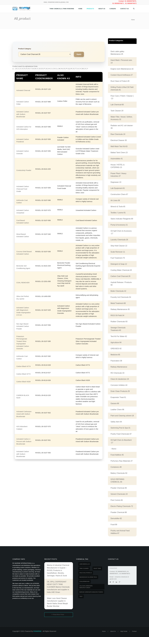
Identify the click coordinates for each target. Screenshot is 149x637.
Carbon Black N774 (23, 366)
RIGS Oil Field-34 (117, 315)
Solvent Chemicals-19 (119, 494)
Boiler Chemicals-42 (118, 291)
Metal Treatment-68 (118, 303)
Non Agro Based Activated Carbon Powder (22, 326)
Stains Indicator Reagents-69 (122, 219)
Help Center (123, 631)
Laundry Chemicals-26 (119, 240)
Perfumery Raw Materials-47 (122, 461)
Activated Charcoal (23, 90)
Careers (112, 8)
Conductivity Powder (23, 170)
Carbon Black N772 (23, 374)
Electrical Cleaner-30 (119, 140)
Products (90, 8)
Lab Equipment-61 (118, 188)
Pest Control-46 (117, 500)
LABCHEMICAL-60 (84, 564)
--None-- (114, 449)
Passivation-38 (116, 361)
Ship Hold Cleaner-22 (119, 246)
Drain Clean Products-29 (120, 391)
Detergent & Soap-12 (119, 264)
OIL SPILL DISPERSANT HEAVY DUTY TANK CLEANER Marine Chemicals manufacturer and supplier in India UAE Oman (58, 587)
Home (80, 8)
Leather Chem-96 (117, 409)
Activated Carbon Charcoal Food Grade (22, 188)
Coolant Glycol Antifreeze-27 (122, 75)
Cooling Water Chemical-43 (121, 270)
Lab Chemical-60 (117, 105)
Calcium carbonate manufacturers (86, 586)
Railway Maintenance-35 (120, 309)
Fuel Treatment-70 (118, 258)
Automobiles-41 (117, 159)
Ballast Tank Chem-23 (119, 152)
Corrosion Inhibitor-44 (119, 385)
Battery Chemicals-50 (119, 473)
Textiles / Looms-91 (118, 213)
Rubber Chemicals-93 (119, 321)
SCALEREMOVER (84, 581)
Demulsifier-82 (116, 518)
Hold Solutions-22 (85, 572)
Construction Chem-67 (119, 194)
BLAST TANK (97, 568)
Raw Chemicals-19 (118, 134)
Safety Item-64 (116, 422)
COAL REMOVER (22, 282)
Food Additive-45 (117, 455)
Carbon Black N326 (23, 381)
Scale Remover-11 (118, 252)
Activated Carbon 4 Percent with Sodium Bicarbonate (23, 441)
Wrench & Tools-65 (118, 206)
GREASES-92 (116, 348)
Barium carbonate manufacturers (91, 592)
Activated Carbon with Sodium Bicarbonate (22, 114)
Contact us (124, 8)
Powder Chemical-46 (119, 488)
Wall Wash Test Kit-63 (119, 146)
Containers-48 (116, 467)
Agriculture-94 (116, 342)
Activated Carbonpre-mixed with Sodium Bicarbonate (24, 414)
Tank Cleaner (84, 568)
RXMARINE (37, 631)
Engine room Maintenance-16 (122, 69)
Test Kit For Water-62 (119, 336)
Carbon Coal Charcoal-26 (120, 276)
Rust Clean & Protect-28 (120, 81)
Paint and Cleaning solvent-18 (122, 416)
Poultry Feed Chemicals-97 (121, 434)
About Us (101, 8)
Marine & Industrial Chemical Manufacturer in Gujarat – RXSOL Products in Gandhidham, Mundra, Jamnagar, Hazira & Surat (58, 570)
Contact (134, 631)
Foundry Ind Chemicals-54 (121, 297)
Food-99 (114, 524)
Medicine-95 (115, 355)
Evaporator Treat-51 (118, 397)
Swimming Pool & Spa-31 (120, 428)
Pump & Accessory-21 (119, 225)
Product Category (24, 49)
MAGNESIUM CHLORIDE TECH (88, 577)
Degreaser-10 (116, 182)
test (80, 596)
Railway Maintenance (119, 367)
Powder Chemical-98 (119, 512)
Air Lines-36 (115, 200)
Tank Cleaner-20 (117, 111)
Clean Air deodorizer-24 (120, 379)
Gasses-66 (115, 403)
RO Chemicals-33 (117, 373)
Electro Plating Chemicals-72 (122, 506)
